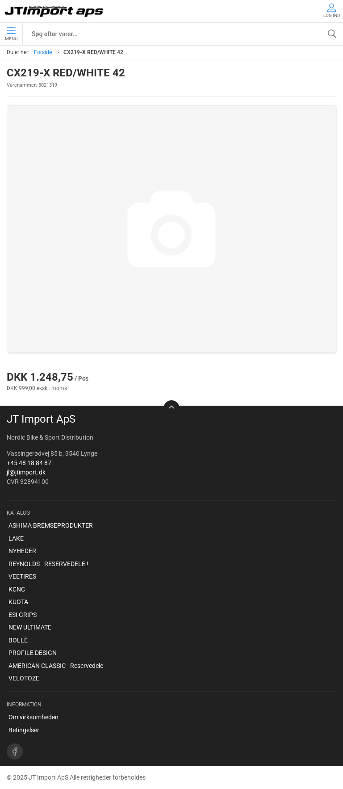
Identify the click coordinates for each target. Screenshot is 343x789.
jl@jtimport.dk (26, 472)
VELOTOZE (23, 678)
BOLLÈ (18, 640)
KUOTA (18, 601)
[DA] (54, 11)
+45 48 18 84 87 (29, 462)
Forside (43, 52)
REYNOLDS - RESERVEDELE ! (48, 563)
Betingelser (23, 730)
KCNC (16, 589)
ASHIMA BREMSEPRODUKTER (50, 525)
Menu (11, 34)
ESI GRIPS (22, 614)
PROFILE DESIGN (32, 652)
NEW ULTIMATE (29, 627)
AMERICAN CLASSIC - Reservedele (55, 665)
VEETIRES (22, 576)
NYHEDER (22, 550)
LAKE (16, 538)
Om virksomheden (33, 717)
